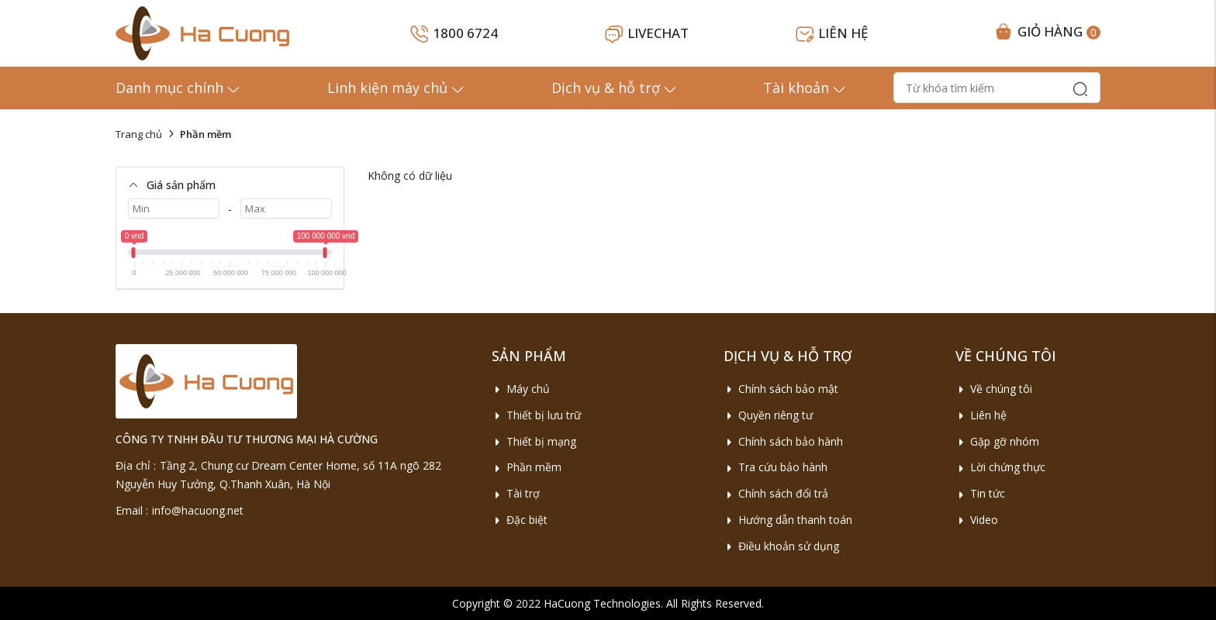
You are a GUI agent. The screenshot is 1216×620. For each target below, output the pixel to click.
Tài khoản (805, 87)
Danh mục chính (178, 87)
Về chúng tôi (993, 388)
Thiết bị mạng (534, 441)
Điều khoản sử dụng (781, 546)
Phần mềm (526, 467)
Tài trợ (516, 493)
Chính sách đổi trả (776, 493)
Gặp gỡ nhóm (997, 441)
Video (976, 519)
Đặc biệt (520, 519)
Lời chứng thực (1000, 467)
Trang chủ (139, 134)
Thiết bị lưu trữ (536, 415)
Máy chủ (521, 388)
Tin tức (980, 493)
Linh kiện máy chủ (396, 87)
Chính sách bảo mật (781, 388)
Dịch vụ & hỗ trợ (614, 87)
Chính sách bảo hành (783, 441)
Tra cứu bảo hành (775, 467)
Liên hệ (981, 415)
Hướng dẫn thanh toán (788, 519)
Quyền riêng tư (768, 415)
